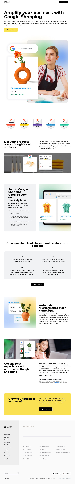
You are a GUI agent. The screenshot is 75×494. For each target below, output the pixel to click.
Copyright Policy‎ (51, 478)
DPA (37, 478)
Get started (63, 1)
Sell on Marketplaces (45, 452)
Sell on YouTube (60, 449)
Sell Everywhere (27, 446)
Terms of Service (43, 478)
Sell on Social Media (28, 452)
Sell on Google (43, 449)
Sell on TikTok (26, 458)
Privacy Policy (31, 478)
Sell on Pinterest (44, 458)
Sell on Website (27, 449)
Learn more (37, 284)
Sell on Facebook (44, 446)
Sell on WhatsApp (44, 455)
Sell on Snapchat (60, 446)
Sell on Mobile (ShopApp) (63, 452)
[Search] (17, 473)
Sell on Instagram (27, 455)
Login (55, 1)
